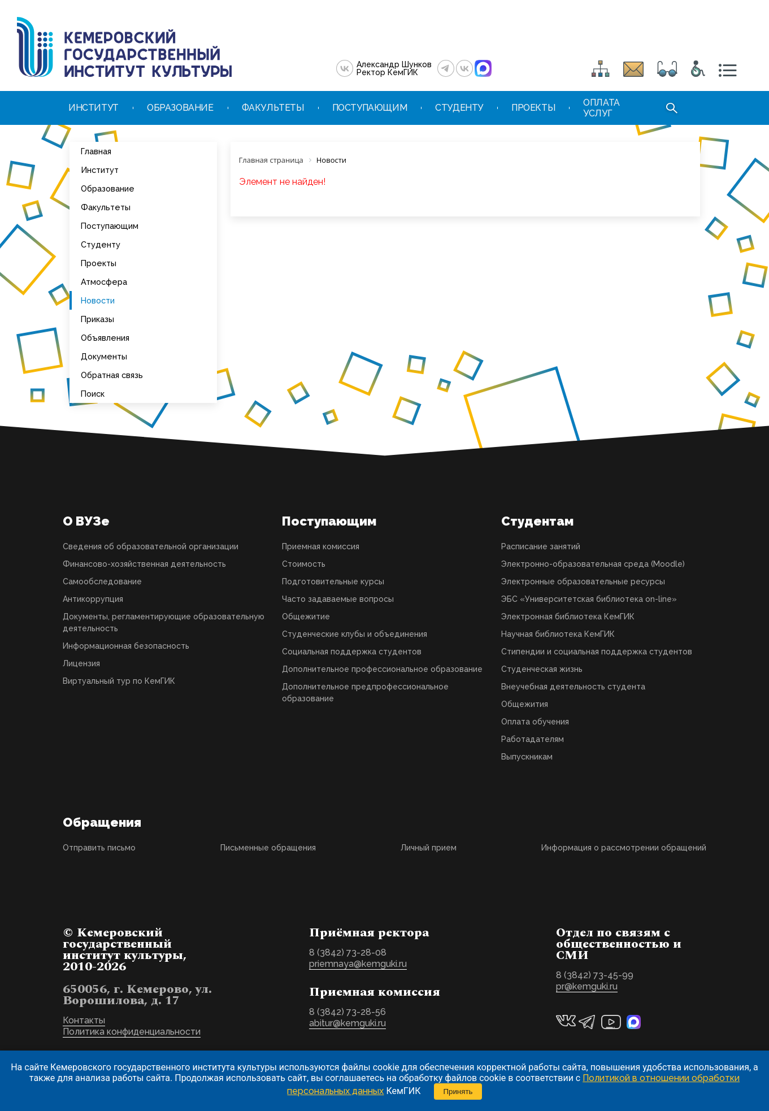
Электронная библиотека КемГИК (568, 616)
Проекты (98, 263)
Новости (98, 300)
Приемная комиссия (320, 546)
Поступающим (109, 226)
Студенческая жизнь (542, 669)
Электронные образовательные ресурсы (583, 581)
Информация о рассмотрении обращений (623, 847)
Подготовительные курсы (333, 581)
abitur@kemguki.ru (347, 1023)
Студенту (100, 244)
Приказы (97, 319)
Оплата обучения (535, 721)
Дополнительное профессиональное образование (382, 669)
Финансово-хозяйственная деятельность (144, 563)
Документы (104, 356)
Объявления (105, 337)
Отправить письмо (99, 847)
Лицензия (81, 663)
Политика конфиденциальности (132, 1031)
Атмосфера (104, 282)
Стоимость (303, 563)
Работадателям (532, 739)
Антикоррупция (93, 599)
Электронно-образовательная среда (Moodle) (593, 563)
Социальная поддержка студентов (352, 651)
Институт (100, 170)
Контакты (84, 1020)
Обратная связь (112, 375)
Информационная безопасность (126, 645)
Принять (457, 1091)
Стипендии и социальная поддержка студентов (596, 651)
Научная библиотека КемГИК (558, 634)
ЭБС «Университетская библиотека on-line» (589, 599)
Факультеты (106, 207)
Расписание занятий (540, 546)
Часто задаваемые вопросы (338, 599)
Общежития (524, 704)
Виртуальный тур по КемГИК (119, 680)
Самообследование (102, 581)
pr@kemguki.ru (587, 986)
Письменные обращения (268, 847)
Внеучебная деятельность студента (573, 686)
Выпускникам (527, 756)
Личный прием (429, 847)
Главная (96, 151)
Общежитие (306, 616)
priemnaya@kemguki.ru (358, 963)
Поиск (93, 393)
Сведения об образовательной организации (150, 546)
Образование (107, 188)
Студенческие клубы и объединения (354, 634)
